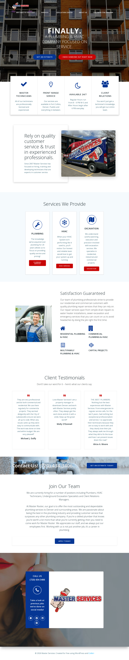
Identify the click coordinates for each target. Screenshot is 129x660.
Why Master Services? (25, 12)
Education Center (65, 12)
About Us (83, 12)
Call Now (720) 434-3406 (103, 12)
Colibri (91, 653)
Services (45, 12)
